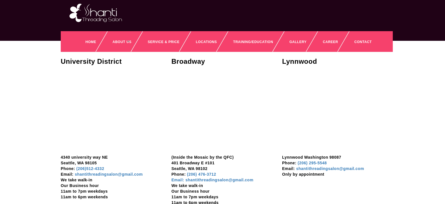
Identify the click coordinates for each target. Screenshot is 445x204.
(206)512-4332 (89, 168)
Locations (206, 42)
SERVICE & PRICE (164, 42)
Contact (363, 42)
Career (330, 42)
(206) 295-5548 (312, 163)
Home (90, 42)
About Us (121, 42)
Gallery (298, 42)
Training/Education (253, 42)
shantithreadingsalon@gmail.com (108, 174)
